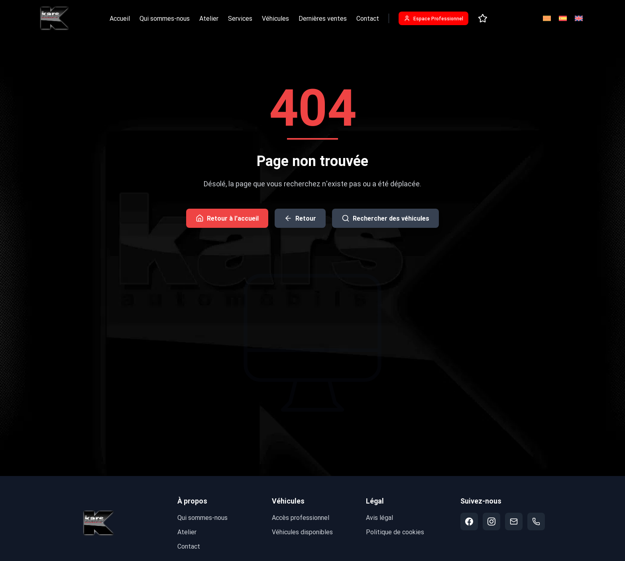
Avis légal (379, 517)
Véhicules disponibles (302, 531)
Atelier (208, 18)
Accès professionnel (300, 517)
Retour (300, 218)
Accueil (120, 18)
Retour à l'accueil (227, 218)
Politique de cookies (395, 531)
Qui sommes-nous (165, 18)
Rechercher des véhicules (385, 218)
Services (240, 18)
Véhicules (275, 18)
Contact (367, 18)
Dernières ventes (323, 18)
